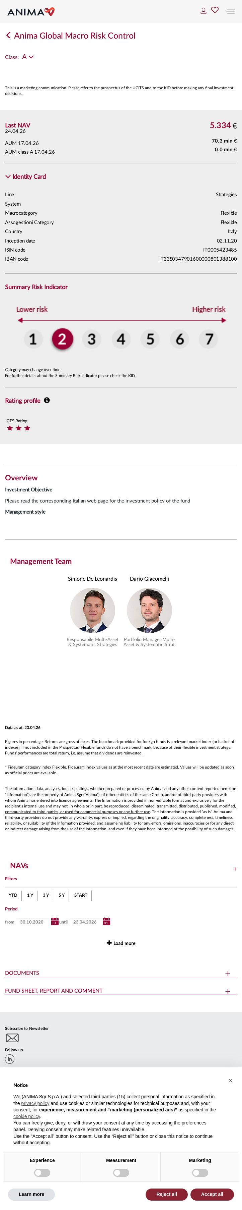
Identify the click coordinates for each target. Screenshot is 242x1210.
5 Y (62, 895)
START (80, 895)
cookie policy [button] (26, 1116)
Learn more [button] (31, 1194)
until (63, 922)
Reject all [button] (166, 1194)
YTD (13, 895)
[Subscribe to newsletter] (12, 1038)
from (9, 922)
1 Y (30, 895)
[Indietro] (8, 36)
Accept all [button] (212, 1194)
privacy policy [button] (35, 1103)
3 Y (46, 895)
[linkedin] (9, 1059)
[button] (25, 177)
